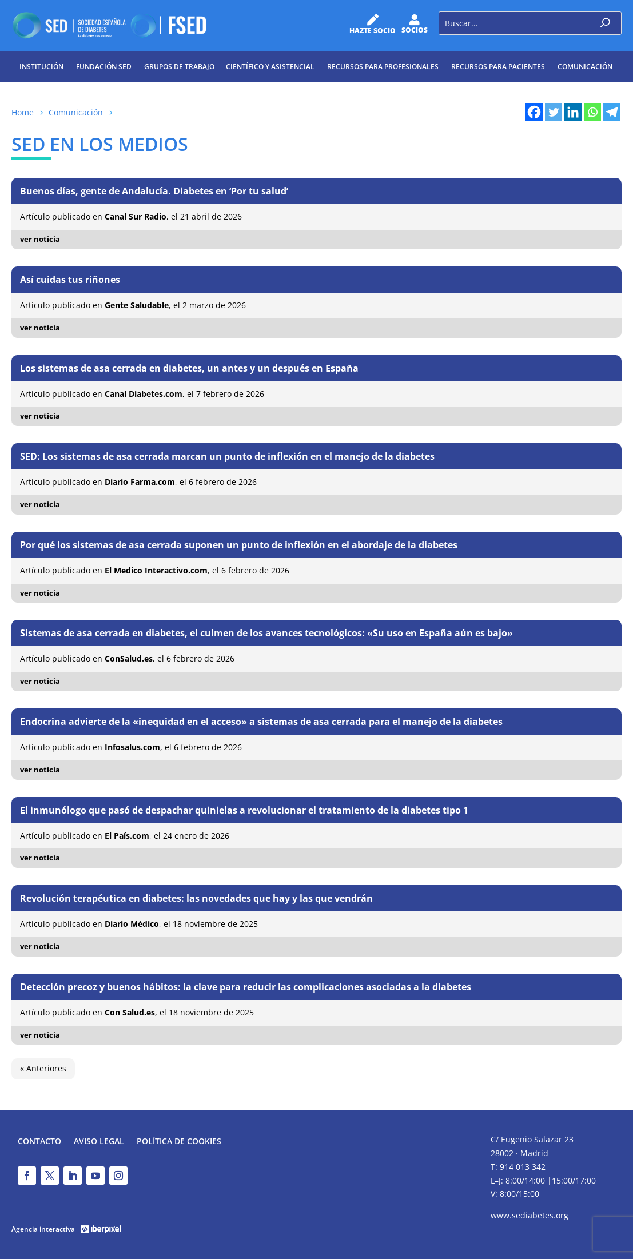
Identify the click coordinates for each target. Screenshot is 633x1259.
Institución (41, 66)
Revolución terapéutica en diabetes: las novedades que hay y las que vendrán (196, 898)
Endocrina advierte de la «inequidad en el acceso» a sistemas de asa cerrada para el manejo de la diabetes (261, 721)
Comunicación (585, 66)
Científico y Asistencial (270, 66)
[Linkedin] (573, 112)
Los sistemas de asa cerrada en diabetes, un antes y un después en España (189, 368)
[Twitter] (553, 112)
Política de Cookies (179, 1141)
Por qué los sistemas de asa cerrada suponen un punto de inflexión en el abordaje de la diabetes (238, 545)
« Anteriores (43, 1068)
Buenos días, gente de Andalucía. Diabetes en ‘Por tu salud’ (154, 191)
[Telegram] (611, 112)
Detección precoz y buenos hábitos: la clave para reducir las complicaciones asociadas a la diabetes (245, 987)
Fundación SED (104, 66)
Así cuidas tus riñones (70, 279)
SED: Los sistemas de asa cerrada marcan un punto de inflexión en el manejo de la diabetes (227, 456)
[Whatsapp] (592, 112)
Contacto (39, 1141)
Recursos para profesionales (383, 66)
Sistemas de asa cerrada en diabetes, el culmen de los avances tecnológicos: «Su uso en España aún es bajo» (266, 633)
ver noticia (40, 239)
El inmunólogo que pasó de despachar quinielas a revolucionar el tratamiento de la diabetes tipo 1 (244, 810)
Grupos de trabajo (179, 66)
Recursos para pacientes (498, 66)
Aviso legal (99, 1141)
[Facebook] (534, 112)
